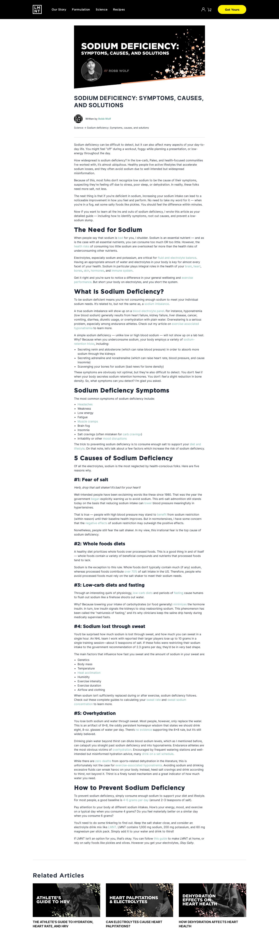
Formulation (81, 9)
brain (188, 266)
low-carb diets (142, 593)
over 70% (131, 571)
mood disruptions (115, 438)
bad (120, 238)
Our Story (59, 9)
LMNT (112, 827)
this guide (160, 838)
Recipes (119, 9)
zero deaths (103, 761)
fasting (178, 593)
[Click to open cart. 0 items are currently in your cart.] (209, 9)
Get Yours (232, 9)
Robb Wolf (104, 118)
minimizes (180, 604)
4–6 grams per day (136, 800)
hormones (97, 270)
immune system (122, 270)
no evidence (144, 729)
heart (197, 266)
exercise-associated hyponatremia (138, 765)
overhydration (122, 749)
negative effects (96, 523)
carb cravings (132, 434)
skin (86, 270)
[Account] (203, 9)
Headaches (85, 404)
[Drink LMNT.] (37, 9)
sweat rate (153, 700)
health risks (81, 246)
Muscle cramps (88, 421)
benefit (162, 514)
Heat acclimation (89, 672)
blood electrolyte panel (148, 311)
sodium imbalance (156, 304)
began (95, 499)
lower (148, 503)
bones (78, 270)
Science (101, 9)
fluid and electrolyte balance (177, 257)
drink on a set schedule (157, 754)
